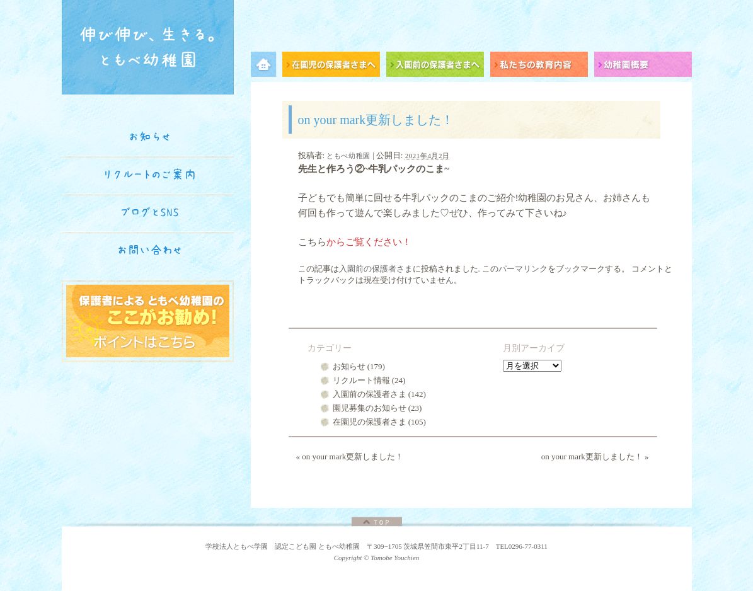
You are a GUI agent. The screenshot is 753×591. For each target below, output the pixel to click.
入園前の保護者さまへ (438, 66)
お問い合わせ (150, 250)
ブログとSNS (150, 212)
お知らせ (349, 366)
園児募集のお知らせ (369, 408)
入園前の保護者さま (376, 268)
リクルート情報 (361, 380)
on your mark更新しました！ (350, 456)
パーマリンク (523, 268)
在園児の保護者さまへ (334, 66)
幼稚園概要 (643, 66)
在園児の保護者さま (369, 422)
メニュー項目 (266, 66)
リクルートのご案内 (150, 174)
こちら (312, 242)
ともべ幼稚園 (348, 155)
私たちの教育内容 (542, 66)
